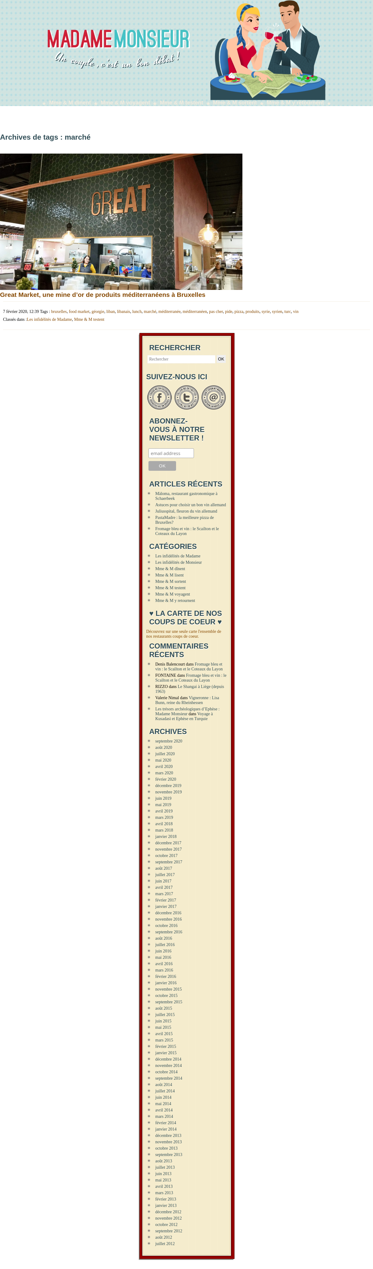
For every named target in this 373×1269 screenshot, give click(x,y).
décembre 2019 (168, 785)
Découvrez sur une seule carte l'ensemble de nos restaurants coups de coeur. (183, 634)
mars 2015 (164, 1040)
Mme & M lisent (169, 575)
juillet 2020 (165, 754)
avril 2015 (164, 1033)
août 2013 (163, 1161)
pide (228, 311)
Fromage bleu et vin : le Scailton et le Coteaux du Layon (189, 666)
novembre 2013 (168, 1142)
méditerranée (169, 311)
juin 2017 (163, 881)
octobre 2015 (166, 995)
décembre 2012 (168, 1212)
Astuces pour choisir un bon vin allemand (190, 505)
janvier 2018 (166, 836)
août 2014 (163, 1084)
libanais (123, 311)
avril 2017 (164, 887)
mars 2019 (164, 817)
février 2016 (165, 976)
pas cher (216, 311)
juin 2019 (163, 798)
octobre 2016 (166, 925)
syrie (265, 311)
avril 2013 (164, 1186)
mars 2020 (164, 773)
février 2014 (165, 1123)
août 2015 (163, 1008)
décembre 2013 (168, 1135)
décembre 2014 (168, 1059)
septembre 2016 (168, 932)
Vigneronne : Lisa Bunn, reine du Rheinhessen (187, 700)
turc (288, 311)
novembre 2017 (168, 849)
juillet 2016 (165, 944)
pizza (239, 311)
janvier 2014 (166, 1129)
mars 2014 (164, 1116)
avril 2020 (164, 766)
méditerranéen (195, 311)
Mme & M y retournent (295, 103)
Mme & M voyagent (125, 103)
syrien (277, 311)
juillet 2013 (165, 1167)
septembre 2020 (168, 741)
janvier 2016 (166, 983)
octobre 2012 (166, 1224)
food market (79, 311)
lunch (137, 311)
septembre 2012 (168, 1231)
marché (150, 311)
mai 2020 (163, 760)
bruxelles (59, 311)
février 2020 (165, 779)
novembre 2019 (168, 792)
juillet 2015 (165, 1014)
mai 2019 (163, 804)
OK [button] (221, 359)
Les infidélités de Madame (49, 319)
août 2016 (163, 938)
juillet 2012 (165, 1243)
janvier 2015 (166, 1053)
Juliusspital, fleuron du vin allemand (186, 511)
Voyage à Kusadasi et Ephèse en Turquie (184, 716)
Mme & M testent (181, 103)
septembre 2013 (168, 1154)
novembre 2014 (168, 1065)
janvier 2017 (166, 906)
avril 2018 (164, 824)
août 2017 (163, 868)
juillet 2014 (165, 1091)
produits (252, 311)
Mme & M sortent (235, 103)
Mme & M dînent (70, 103)
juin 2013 (163, 1173)
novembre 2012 (168, 1218)
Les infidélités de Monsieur (178, 562)
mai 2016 (163, 957)
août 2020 (163, 747)
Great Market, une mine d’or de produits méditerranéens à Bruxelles (102, 294)
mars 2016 (164, 970)
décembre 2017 (168, 843)
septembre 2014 (168, 1078)
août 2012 (163, 1237)
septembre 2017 (168, 862)
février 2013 (165, 1199)
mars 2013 (164, 1193)
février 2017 (165, 900)
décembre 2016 (168, 913)
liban (110, 311)
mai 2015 (163, 1027)
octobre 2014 (166, 1072)
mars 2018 (164, 830)
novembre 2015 (168, 989)
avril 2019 (164, 811)
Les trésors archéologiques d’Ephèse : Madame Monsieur (187, 711)
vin (295, 311)
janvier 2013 (166, 1205)
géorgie (98, 311)
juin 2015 (163, 1021)
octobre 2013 (166, 1148)
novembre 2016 (168, 919)
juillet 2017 (165, 874)
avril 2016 (164, 964)
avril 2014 (164, 1110)
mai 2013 (163, 1180)
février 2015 (165, 1046)
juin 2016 (163, 951)
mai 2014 (163, 1103)
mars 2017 (164, 894)
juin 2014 (163, 1097)
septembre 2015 (168, 1002)
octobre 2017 (166, 855)
